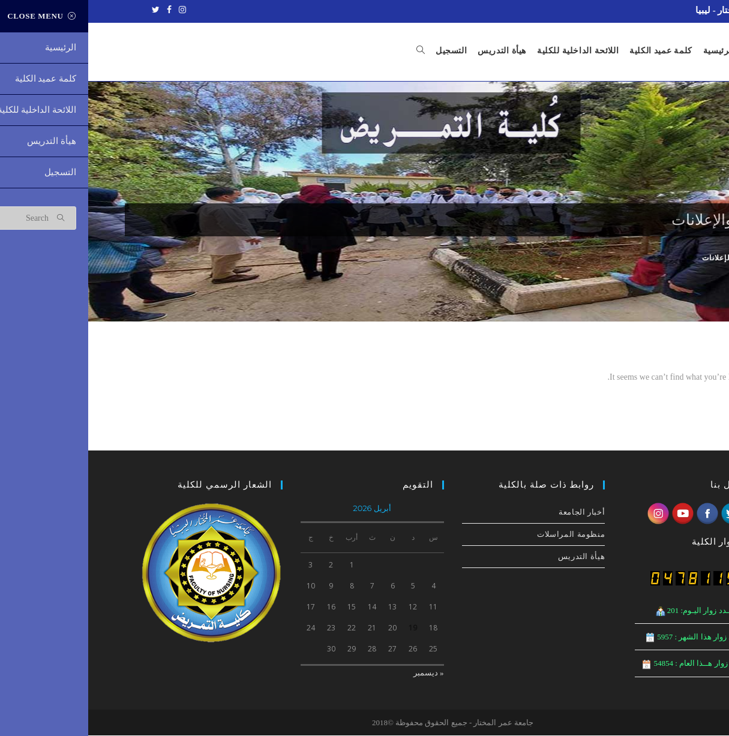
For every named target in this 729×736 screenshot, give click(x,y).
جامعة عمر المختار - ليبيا (653, 10)
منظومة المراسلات (483, 534)
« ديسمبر (340, 673)
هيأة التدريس (493, 556)
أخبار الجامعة (493, 512)
